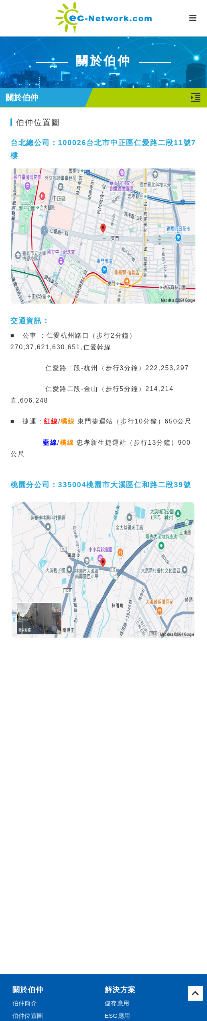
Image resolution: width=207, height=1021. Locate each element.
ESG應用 (117, 1015)
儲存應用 (117, 1003)
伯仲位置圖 (27, 1015)
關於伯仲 (28, 990)
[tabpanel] (103, 62)
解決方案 (120, 990)
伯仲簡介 (24, 1003)
